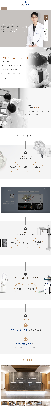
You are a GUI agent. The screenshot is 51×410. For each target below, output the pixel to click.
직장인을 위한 (10, 8)
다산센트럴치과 (4, 8)
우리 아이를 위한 (16, 8)
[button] (25, 200)
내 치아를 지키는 (28, 8)
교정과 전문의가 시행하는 (47, 8)
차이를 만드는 (22, 8)
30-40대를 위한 (34, 8)
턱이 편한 (41, 8)
